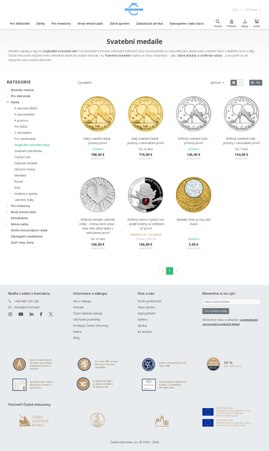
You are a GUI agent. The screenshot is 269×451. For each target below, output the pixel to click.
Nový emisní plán (90, 23)
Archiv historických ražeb (29, 230)
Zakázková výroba (149, 23)
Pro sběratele (20, 23)
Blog (76, 338)
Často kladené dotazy (88, 313)
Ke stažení (145, 332)
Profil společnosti (149, 301)
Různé (18, 181)
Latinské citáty (24, 200)
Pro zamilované (25, 139)
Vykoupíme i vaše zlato (187, 23)
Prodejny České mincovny (90, 326)
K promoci (21, 120)
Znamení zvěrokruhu (28, 151)
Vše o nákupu (82, 301)
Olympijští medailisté (26, 236)
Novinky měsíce (22, 90)
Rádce (77, 332)
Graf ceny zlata (22, 242)
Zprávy (142, 326)
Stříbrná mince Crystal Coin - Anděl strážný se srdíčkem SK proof (145, 224)
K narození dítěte (25, 108)
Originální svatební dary (32, 145)
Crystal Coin (22, 157)
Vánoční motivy (24, 169)
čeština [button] (251, 10)
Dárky (40, 23)
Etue (17, 188)
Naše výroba (146, 307)
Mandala (20, 175)
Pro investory (61, 23)
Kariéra (142, 319)
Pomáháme (19, 218)
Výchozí (216, 83)
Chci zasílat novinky (215, 311)
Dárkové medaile (25, 163)
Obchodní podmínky (86, 319)
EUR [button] (236, 10)
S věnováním (23, 133)
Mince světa (19, 224)
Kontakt (78, 307)
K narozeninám (24, 114)
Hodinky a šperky (25, 194)
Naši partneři (146, 313)
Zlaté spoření (119, 23)
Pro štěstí (20, 127)
